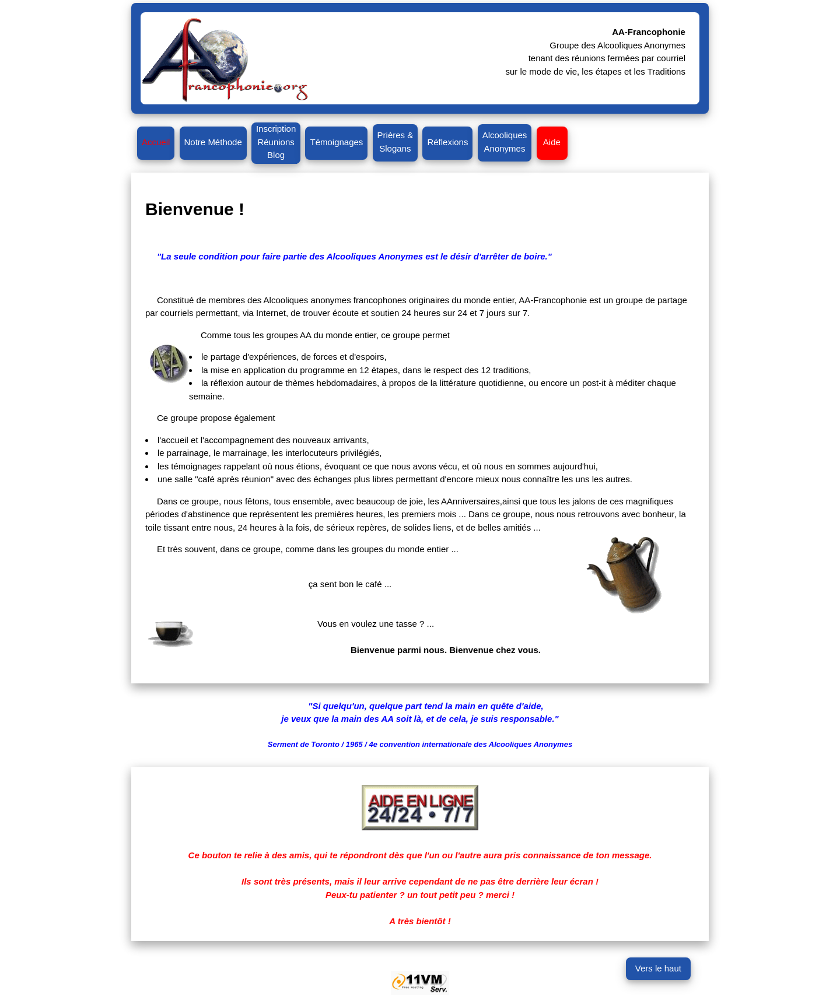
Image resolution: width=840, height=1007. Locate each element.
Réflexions (447, 142)
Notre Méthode (213, 142)
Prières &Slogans (395, 141)
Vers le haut (658, 968)
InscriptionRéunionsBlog (276, 142)
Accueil (156, 142)
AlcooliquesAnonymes (504, 141)
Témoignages (336, 142)
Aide (552, 142)
